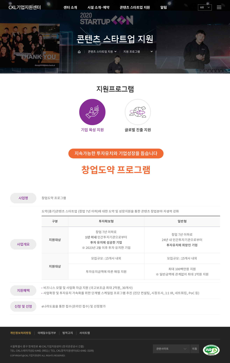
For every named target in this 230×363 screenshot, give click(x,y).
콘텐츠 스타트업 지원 (135, 7)
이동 (194, 348)
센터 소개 (70, 7)
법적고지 (67, 333)
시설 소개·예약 (98, 7)
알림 (163, 7)
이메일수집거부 (47, 333)
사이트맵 (84, 333)
